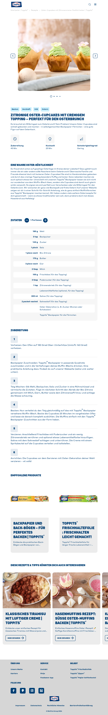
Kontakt (43, 674)
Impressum (20, 710)
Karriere (14, 678)
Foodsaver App (46, 683)
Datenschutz (36, 710)
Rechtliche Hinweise (55, 710)
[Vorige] (13, 56)
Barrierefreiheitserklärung (81, 710)
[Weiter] (95, 56)
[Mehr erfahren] (16, 647)
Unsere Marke (17, 674)
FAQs (42, 678)
